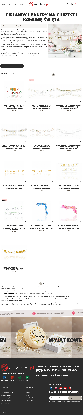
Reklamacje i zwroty (6, 400)
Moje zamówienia (30, 387)
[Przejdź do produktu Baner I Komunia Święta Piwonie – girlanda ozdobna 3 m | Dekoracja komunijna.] (69, 91)
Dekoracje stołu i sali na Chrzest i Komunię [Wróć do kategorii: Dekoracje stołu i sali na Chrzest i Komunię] (12, 65)
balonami (46, 303)
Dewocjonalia (29, 400)
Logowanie (28, 385)
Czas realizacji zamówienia (7, 390)
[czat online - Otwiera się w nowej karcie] (12, 379)
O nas (27, 395)
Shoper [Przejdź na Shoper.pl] (12, 412)
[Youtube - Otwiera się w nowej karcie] (61, 389)
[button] (71, 4)
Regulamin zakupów (6, 398)
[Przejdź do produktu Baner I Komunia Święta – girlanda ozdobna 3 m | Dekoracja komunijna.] (41, 91)
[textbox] (17, 73)
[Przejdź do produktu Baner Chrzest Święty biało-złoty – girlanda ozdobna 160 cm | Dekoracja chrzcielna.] (69, 171)
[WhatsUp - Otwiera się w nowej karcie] (27, 379)
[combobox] (17, 73)
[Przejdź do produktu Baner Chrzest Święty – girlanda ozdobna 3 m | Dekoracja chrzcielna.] (41, 131)
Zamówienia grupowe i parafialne (9, 406)
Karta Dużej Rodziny (31, 398)
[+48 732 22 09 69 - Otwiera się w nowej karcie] (20, 379)
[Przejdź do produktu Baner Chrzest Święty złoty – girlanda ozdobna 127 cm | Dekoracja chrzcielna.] (14, 252)
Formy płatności (5, 387)
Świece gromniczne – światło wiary (52, 375)
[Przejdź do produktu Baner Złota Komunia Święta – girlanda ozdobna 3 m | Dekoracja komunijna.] (14, 171)
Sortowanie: (4, 73)
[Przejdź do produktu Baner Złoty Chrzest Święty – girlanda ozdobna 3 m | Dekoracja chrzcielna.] (41, 171)
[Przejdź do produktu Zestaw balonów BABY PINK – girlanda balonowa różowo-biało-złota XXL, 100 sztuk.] (69, 211)
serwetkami (59, 303)
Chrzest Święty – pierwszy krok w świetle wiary (58, 367)
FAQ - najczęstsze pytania (7, 393)
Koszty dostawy (5, 385)
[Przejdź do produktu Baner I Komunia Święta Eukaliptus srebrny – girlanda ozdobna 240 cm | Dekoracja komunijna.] (14, 211)
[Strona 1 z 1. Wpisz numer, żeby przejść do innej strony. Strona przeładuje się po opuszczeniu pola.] (53, 74)
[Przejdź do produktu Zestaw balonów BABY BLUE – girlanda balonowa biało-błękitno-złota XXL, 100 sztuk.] (41, 211)
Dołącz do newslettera (75, 398)
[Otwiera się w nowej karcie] (65, 389)
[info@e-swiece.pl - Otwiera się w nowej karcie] (4, 379)
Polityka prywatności (6, 395)
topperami (52, 303)
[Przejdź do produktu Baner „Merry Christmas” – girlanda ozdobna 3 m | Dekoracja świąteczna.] (14, 91)
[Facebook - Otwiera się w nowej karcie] (51, 389)
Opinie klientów (30, 390)
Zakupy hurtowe (5, 403)
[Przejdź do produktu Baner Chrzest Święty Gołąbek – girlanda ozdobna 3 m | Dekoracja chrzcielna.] (69, 131)
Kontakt (28, 393)
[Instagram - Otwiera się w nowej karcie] (56, 389)
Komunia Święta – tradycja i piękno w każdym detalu (56, 371)
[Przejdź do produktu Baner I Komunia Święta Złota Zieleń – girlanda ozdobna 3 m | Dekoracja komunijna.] (14, 131)
